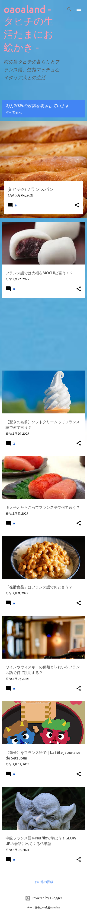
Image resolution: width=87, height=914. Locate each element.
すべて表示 (14, 112)
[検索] (69, 9)
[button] (77, 205)
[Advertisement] (43, 334)
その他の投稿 (43, 882)
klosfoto (56, 907)
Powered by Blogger (43, 898)
